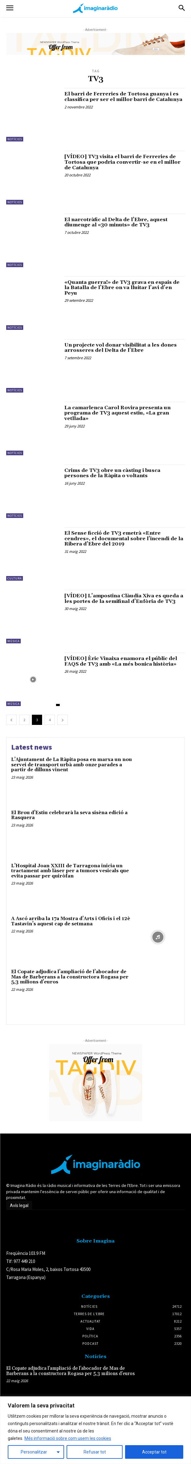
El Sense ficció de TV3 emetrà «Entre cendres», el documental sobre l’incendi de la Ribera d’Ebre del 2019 (123, 538)
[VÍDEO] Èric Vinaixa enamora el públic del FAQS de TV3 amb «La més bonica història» (120, 661)
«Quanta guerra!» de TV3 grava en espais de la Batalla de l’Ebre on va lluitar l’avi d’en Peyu (122, 287)
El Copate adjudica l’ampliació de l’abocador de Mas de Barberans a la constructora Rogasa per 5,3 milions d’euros (69, 977)
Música (13, 641)
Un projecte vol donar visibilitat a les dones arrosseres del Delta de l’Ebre (120, 348)
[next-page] (62, 720)
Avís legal (19, 1205)
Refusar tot (95, 1451)
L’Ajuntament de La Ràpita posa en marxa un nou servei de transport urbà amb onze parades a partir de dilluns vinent (71, 765)
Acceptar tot (154, 1451)
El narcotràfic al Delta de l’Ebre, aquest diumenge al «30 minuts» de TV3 (115, 222)
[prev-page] (11, 720)
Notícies (14, 139)
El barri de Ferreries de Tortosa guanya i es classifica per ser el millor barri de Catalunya (123, 97)
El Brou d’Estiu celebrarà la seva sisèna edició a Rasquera (69, 815)
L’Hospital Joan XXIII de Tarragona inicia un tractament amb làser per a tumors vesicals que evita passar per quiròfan (70, 871)
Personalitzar (34, 1451)
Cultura (14, 578)
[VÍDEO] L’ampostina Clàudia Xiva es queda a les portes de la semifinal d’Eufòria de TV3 (123, 598)
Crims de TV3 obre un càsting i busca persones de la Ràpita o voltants (112, 473)
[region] (95, 1430)
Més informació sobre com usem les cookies (67, 1438)
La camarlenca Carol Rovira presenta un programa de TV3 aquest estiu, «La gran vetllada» (117, 413)
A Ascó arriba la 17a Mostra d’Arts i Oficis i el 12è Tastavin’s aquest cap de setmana (70, 921)
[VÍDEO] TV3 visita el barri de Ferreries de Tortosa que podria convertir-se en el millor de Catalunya (122, 162)
